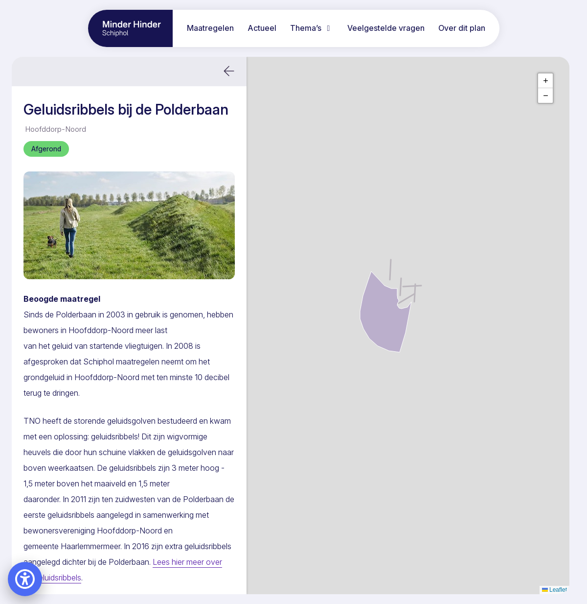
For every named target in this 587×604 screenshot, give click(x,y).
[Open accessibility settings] (25, 579)
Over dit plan (461, 28)
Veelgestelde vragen (386, 28)
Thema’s (312, 28)
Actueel (262, 28)
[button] (229, 71)
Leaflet (554, 589)
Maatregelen (210, 28)
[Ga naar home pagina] (130, 28)
